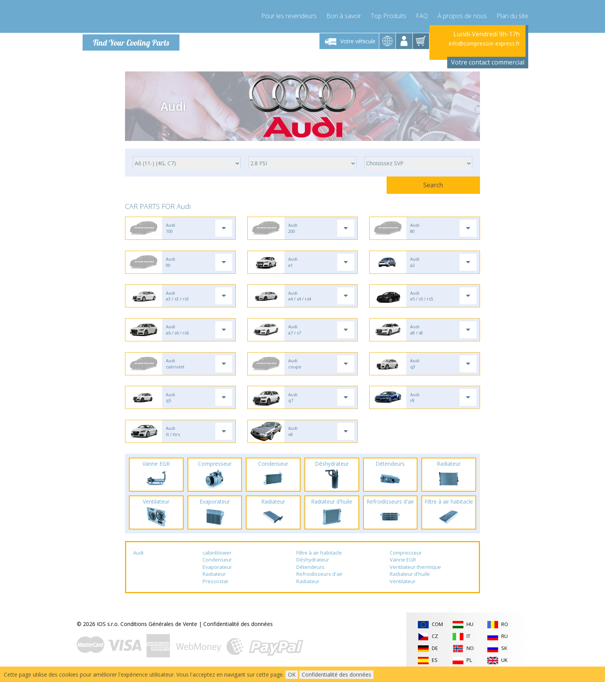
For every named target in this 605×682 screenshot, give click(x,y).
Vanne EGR (403, 565)
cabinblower (217, 558)
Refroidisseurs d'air (319, 580)
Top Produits (388, 15)
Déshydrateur (312, 565)
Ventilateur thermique (415, 573)
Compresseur (406, 558)
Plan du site (512, 15)
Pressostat (215, 587)
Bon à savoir (343, 15)
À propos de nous (462, 15)
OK (292, 674)
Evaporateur (217, 573)
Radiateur (214, 580)
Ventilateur (403, 587)
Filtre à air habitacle (319, 558)
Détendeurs (310, 573)
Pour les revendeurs (289, 15)
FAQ (422, 15)
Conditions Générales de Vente (158, 630)
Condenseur (217, 565)
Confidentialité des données (238, 630)
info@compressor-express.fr (484, 43)
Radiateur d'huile (410, 580)
